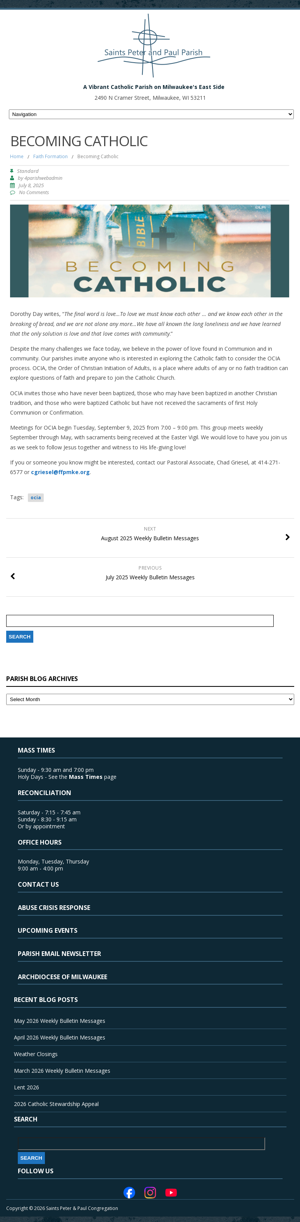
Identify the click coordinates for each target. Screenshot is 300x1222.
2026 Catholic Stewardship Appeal (56, 1104)
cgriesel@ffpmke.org (60, 472)
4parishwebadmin (43, 178)
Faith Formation (50, 156)
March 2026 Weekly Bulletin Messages (62, 1070)
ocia (36, 497)
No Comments (34, 192)
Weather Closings (36, 1054)
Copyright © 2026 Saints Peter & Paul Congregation (62, 1208)
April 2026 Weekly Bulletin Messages (59, 1037)
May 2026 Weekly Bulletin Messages (59, 1020)
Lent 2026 (26, 1087)
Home (17, 156)
